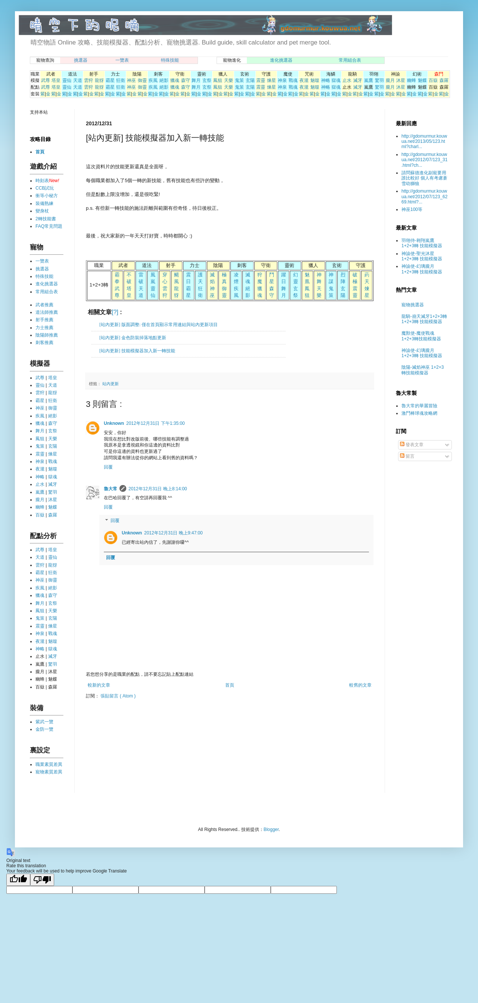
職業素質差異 (48, 764)
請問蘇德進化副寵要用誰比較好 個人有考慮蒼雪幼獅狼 (424, 178)
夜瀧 (303, 80)
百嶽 (433, 80)
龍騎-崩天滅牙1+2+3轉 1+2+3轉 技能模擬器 (424, 319)
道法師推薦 (46, 312)
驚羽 (379, 80)
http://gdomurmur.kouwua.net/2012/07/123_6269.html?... (424, 196)
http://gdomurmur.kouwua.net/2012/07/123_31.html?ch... (424, 160)
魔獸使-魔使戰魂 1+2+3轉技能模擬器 (421, 336)
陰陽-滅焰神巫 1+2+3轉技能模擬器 (422, 370)
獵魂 (174, 80)
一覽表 (122, 60)
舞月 (196, 80)
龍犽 (99, 80)
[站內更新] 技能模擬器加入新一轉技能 (137, 350)
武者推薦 (44, 304)
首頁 (229, 685)
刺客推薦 (44, 342)
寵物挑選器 (412, 304)
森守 (185, 80)
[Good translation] (18, 880)
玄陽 (250, 80)
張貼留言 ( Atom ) (118, 696)
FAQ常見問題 (48, 226)
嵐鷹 (368, 80)
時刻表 (42, 180)
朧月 (390, 80)
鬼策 (239, 80)
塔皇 (56, 80)
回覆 (108, 467)
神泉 (282, 80)
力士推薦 (44, 327)
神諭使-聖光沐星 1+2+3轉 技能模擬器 (421, 256)
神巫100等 (411, 209)
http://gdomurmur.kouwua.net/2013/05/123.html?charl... (424, 142)
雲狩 (88, 80)
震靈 (260, 80)
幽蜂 (411, 80)
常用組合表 (350, 60)
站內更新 (110, 383)
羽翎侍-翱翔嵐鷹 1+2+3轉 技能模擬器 (421, 243)
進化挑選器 (281, 60)
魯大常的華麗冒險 (419, 405)
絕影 (163, 80)
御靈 (142, 80)
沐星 (400, 80)
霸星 (110, 80)
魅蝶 (422, 80)
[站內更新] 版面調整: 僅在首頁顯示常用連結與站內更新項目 (158, 324)
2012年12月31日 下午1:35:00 (155, 423)
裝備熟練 (44, 203)
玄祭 (206, 80)
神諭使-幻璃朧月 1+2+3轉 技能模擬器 (421, 269)
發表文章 (411, 444)
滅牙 (357, 80)
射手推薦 (44, 319)
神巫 (131, 80)
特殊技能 (170, 60)
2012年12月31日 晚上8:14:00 (157, 488)
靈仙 (66, 80)
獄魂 (336, 80)
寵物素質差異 (48, 772)
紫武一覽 (44, 721)
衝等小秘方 (46, 195)
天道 (77, 80)
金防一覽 (44, 729)
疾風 (153, 80)
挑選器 (80, 60)
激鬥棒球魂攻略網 (419, 413)
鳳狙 (217, 80)
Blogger (271, 829)
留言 (407, 456)
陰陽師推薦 (46, 335)
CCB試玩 (44, 188)
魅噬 (314, 80)
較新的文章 (99, 685)
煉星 (271, 80)
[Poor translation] (42, 880)
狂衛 (120, 80)
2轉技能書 (45, 218)
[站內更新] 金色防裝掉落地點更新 (132, 337)
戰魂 (293, 80)
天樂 (228, 80)
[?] (115, 312)
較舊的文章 (360, 685)
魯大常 (110, 488)
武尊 (45, 80)
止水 (346, 80)
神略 (325, 80)
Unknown (114, 423)
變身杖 (42, 211)
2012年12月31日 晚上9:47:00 (173, 533)
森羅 (444, 80)
